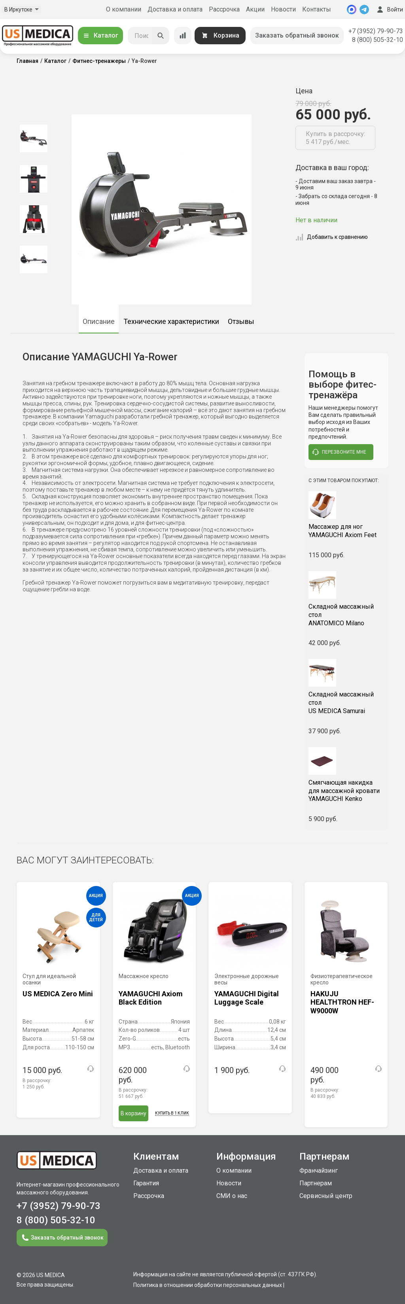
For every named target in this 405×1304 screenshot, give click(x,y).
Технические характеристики (171, 321)
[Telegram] (364, 9)
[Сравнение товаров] (182, 35)
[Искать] (160, 35)
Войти (389, 9)
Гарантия (146, 1183)
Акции (255, 9)
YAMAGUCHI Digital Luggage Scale (246, 998)
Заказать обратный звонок (297, 35)
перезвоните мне (339, 452)
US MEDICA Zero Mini (58, 994)
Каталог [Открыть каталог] (100, 35)
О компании (123, 9)
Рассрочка (224, 9)
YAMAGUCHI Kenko (346, 791)
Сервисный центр (325, 1196)
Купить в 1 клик (172, 1113)
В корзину (133, 1113)
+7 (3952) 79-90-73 (375, 31)
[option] (33, 138)
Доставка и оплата (175, 9)
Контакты (316, 9)
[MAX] (351, 9)
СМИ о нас (231, 1196)
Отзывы (241, 321)
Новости (283, 9)
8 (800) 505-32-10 (377, 40)
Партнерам (315, 1183)
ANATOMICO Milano (346, 615)
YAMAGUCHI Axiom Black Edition (151, 998)
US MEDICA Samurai (346, 703)
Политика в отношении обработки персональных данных (207, 1285)
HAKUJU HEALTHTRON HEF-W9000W (342, 1002)
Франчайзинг (318, 1170)
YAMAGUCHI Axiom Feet (346, 531)
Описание (99, 321)
